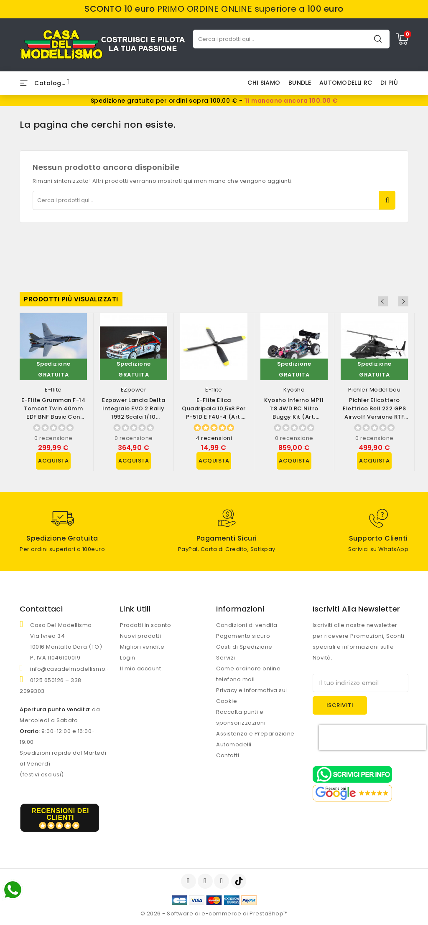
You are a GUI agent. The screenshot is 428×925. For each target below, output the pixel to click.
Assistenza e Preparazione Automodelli (255, 739)
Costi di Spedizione (244, 647)
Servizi (225, 658)
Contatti (227, 755)
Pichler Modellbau (374, 390)
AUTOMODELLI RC (345, 82)
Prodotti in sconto (145, 625)
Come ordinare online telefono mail (248, 674)
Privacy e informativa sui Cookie (251, 695)
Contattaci (41, 609)
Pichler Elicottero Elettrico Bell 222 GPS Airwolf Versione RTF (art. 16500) (374, 412)
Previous (392, 301)
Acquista (53, 461)
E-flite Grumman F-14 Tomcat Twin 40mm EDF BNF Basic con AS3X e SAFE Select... (53, 412)
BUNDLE (299, 82)
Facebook (189, 881)
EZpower (134, 390)
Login (127, 658)
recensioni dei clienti (60, 814)
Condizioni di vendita (247, 625)
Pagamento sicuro (243, 636)
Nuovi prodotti (140, 636)
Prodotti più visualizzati (71, 299)
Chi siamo (263, 82)
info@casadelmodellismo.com (75, 669)
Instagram (222, 881)
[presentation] (372, 737)
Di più (389, 82)
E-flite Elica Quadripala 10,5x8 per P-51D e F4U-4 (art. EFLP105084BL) (214, 412)
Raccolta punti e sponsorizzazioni (240, 717)
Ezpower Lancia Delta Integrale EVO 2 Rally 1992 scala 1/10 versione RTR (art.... (133, 412)
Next (403, 301)
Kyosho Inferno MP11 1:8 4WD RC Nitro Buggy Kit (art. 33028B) (294, 412)
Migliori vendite (142, 647)
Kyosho (294, 390)
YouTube (206, 881)
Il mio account (140, 668)
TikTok (239, 881)
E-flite (53, 390)
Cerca (378, 38)
